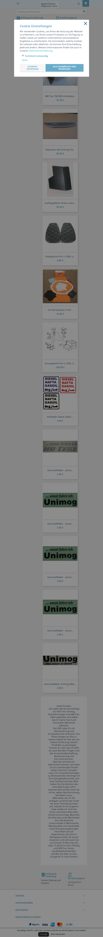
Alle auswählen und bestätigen (65, 67)
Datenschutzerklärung (40, 50)
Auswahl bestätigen (33, 67)
